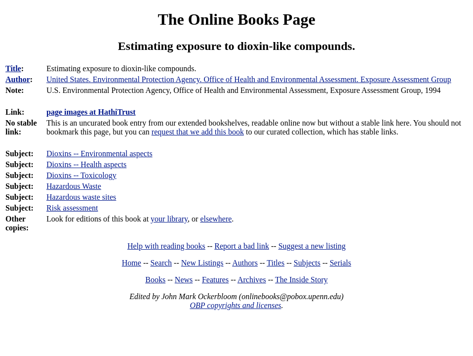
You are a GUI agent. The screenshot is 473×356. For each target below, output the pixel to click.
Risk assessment (72, 208)
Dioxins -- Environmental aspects (99, 153)
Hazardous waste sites (81, 197)
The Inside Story (301, 279)
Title (13, 68)
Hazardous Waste (73, 186)
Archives (251, 279)
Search (161, 263)
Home (131, 263)
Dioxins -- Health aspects (86, 164)
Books (155, 279)
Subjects (307, 263)
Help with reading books (166, 246)
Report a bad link (241, 246)
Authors (245, 263)
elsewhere (216, 219)
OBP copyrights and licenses (235, 305)
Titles (275, 263)
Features (215, 279)
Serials (341, 263)
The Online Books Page (236, 19)
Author (17, 79)
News (184, 279)
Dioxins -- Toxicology (81, 175)
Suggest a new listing (312, 246)
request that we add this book (198, 132)
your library (169, 219)
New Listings (202, 263)
